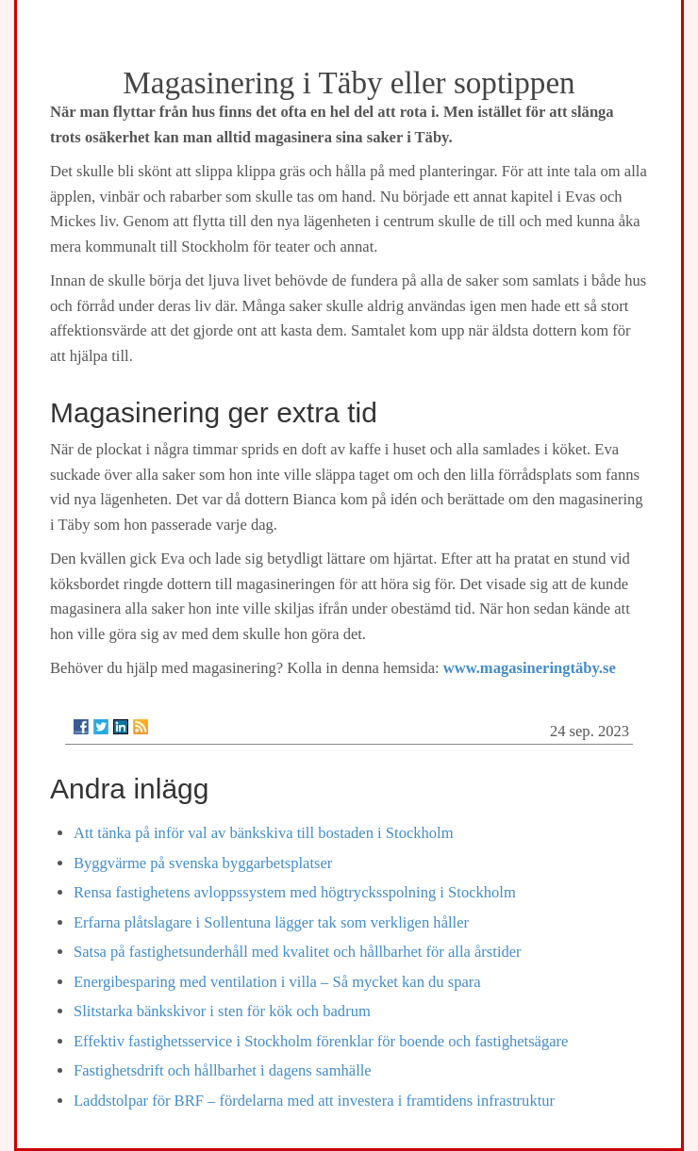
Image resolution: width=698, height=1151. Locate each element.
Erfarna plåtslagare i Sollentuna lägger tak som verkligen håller (271, 922)
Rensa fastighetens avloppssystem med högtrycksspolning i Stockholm (295, 892)
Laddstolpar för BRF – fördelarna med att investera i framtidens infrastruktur (314, 1101)
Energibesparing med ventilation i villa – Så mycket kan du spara (277, 982)
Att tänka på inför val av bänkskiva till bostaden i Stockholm (264, 833)
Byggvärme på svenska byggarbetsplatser (203, 863)
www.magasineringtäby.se (529, 668)
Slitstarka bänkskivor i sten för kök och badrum (222, 1011)
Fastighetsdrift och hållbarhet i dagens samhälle (223, 1070)
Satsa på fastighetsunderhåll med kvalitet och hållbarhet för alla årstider (298, 952)
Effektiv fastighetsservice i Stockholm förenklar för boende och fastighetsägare (321, 1041)
